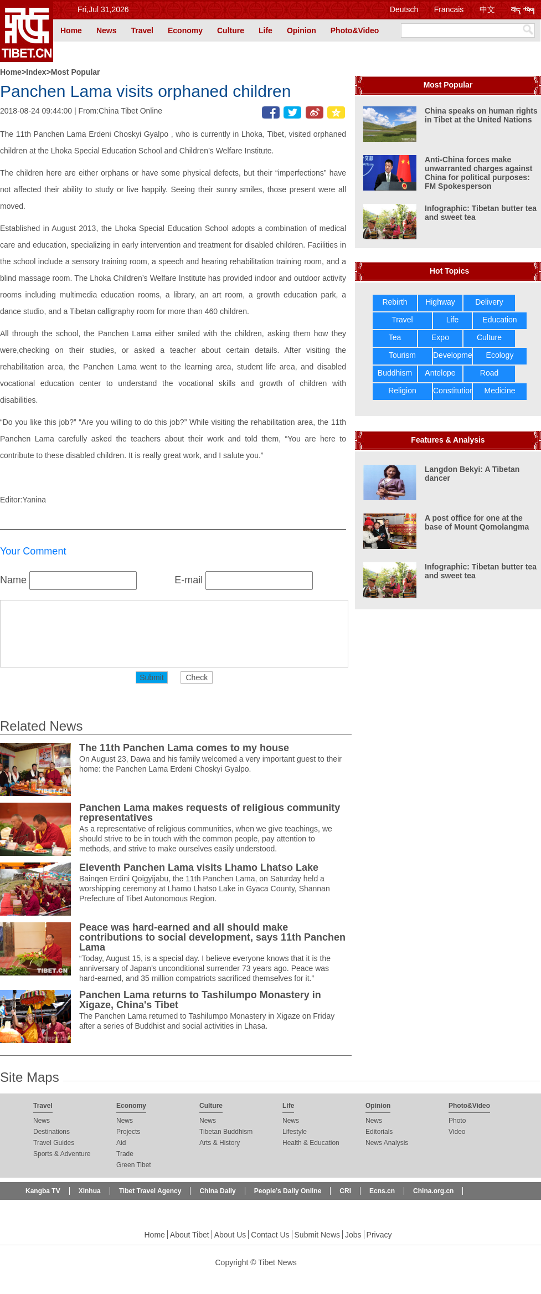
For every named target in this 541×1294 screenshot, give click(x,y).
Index (36, 72)
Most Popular (75, 72)
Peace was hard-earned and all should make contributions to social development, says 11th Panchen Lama (212, 937)
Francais (449, 9)
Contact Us (270, 1234)
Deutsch (404, 9)
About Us (230, 1234)
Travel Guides (53, 1143)
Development (456, 355)
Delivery (489, 301)
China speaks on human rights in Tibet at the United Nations (481, 115)
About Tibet (189, 1234)
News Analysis (386, 1143)
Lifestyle (294, 1132)
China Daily (217, 1191)
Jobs (353, 1234)
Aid (121, 1143)
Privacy (379, 1234)
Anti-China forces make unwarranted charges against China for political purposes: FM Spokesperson (479, 173)
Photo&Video (355, 30)
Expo (440, 337)
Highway (440, 301)
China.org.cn (433, 1191)
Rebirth (394, 301)
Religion (402, 390)
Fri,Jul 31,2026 (103, 9)
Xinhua (90, 1191)
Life (265, 30)
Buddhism (395, 372)
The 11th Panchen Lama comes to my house (184, 747)
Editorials (379, 1132)
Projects (128, 1132)
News (106, 30)
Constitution (453, 390)
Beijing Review (49, 1209)
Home (71, 30)
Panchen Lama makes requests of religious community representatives (209, 812)
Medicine (499, 390)
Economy (185, 30)
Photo (457, 1120)
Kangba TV (42, 1191)
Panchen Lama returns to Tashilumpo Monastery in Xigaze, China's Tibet (200, 999)
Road (489, 372)
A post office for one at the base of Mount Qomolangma (477, 522)
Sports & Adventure (61, 1154)
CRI (345, 1191)
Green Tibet (133, 1165)
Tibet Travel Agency (150, 1191)
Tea (395, 337)
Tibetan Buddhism (226, 1132)
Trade (124, 1154)
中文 (487, 9)
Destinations (51, 1132)
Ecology (500, 355)
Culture (230, 30)
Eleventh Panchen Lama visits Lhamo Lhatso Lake (198, 867)
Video (457, 1132)
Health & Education (310, 1143)
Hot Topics (449, 270)
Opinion (301, 30)
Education (499, 319)
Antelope (440, 372)
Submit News (317, 1234)
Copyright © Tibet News (256, 1262)
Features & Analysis (448, 439)
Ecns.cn (382, 1191)
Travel (142, 30)
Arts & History (219, 1143)
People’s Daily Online (288, 1191)
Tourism (402, 355)
